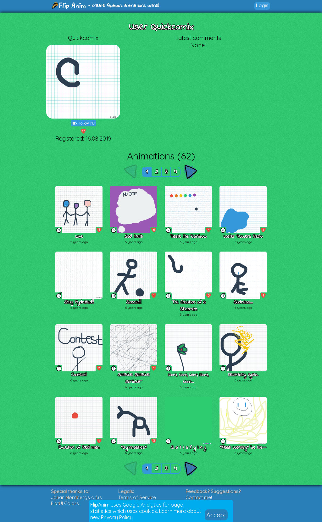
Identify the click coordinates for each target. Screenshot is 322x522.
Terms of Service (137, 497)
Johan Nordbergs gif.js (76, 497)
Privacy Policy (117, 517)
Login (262, 5)
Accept (216, 515)
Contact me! (199, 497)
